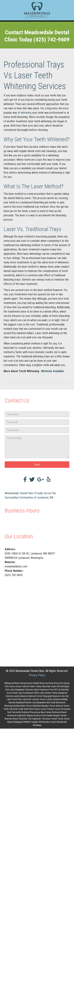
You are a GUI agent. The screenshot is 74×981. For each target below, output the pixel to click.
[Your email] (37, 422)
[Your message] (37, 446)
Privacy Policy (37, 675)
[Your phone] (37, 430)
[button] (37, 464)
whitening (26, 112)
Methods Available (52, 371)
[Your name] (37, 414)
